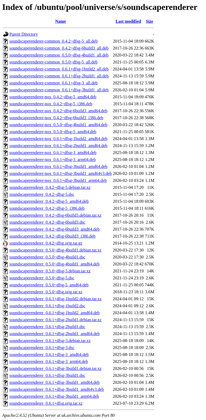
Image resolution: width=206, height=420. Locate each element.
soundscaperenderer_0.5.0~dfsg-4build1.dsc (47, 257)
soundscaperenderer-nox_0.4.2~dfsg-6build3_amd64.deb (58, 110)
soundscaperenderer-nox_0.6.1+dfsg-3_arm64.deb (52, 159)
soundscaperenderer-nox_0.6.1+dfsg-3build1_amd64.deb (58, 166)
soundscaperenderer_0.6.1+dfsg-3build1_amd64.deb (54, 382)
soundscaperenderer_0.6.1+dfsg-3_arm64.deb (48, 361)
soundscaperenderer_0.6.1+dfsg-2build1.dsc (47, 326)
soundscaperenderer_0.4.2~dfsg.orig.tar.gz (45, 243)
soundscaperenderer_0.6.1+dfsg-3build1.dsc (47, 375)
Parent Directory (23, 34)
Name (60, 21)
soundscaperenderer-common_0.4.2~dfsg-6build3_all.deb (59, 48)
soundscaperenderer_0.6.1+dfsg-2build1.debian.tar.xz (55, 319)
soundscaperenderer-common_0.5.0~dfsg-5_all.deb (53, 62)
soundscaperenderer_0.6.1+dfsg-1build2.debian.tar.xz (55, 299)
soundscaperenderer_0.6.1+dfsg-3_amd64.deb (49, 354)
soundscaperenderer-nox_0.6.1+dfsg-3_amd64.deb (53, 152)
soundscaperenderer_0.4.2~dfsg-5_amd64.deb (49, 201)
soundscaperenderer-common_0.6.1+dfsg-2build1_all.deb (59, 76)
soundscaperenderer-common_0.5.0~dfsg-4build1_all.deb (59, 55)
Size (149, 21)
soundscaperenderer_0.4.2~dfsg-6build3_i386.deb (52, 236)
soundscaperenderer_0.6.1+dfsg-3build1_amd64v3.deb (56, 389)
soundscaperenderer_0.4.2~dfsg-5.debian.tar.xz (49, 187)
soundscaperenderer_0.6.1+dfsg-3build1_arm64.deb (54, 396)
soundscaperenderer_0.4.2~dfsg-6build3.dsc (47, 222)
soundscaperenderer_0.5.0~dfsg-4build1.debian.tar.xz (55, 250)
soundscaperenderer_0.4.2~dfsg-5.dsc (41, 194)
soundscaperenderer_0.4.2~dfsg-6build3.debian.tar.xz (55, 215)
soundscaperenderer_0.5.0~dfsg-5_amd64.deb (49, 285)
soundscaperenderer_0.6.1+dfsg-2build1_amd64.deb (54, 333)
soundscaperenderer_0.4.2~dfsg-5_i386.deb (46, 208)
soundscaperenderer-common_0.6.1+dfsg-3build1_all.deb (59, 90)
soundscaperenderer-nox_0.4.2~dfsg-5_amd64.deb (52, 97)
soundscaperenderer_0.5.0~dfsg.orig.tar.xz (45, 292)
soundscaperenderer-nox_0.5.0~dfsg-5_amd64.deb (52, 131)
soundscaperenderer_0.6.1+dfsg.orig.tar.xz (46, 403)
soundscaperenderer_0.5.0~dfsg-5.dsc (41, 278)
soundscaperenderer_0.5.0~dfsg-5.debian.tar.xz (49, 271)
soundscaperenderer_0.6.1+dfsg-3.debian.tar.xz (50, 340)
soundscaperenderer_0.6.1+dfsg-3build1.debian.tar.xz (55, 368)
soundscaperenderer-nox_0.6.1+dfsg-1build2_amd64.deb (58, 138)
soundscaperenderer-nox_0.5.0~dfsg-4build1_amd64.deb (58, 124)
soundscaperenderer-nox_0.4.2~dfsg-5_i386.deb (50, 104)
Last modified (128, 21)
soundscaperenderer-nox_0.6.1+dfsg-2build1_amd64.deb (58, 145)
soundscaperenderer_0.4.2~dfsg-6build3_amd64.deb (54, 229)
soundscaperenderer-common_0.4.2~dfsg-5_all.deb (53, 41)
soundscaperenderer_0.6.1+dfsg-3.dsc (41, 347)
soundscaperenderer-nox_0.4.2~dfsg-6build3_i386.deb (56, 117)
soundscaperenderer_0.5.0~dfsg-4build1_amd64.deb (54, 264)
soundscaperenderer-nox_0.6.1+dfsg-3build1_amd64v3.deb (60, 173)
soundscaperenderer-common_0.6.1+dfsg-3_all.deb (53, 83)
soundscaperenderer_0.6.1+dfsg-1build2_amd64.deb (54, 312)
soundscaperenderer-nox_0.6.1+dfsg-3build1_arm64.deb (58, 180)
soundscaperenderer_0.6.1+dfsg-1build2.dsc (47, 305)
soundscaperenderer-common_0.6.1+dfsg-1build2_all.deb (59, 69)
